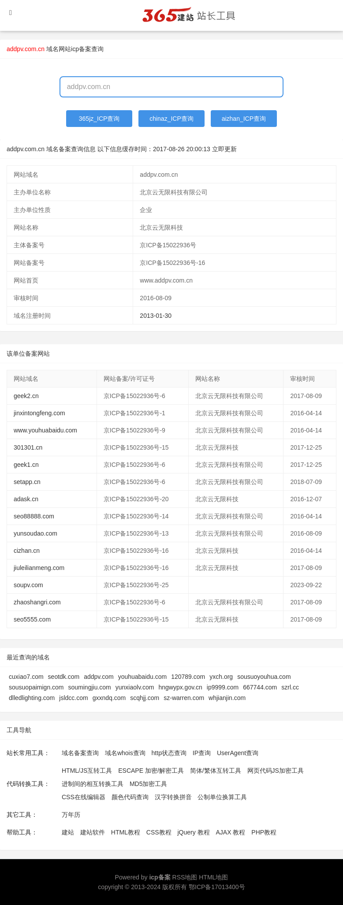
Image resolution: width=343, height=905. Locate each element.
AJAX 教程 (231, 832)
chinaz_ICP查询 (171, 118)
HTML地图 (213, 877)
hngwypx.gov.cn (180, 687)
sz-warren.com (184, 697)
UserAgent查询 (237, 752)
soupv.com (28, 584)
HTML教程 (125, 832)
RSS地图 (185, 877)
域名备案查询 (80, 752)
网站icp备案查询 (81, 48)
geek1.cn (26, 464)
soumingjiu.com (89, 687)
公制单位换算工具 (222, 797)
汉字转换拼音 (173, 797)
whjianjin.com (227, 697)
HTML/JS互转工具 (87, 770)
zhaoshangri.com (37, 602)
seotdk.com (64, 676)
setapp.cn (27, 481)
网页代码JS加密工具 (275, 770)
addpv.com (98, 676)
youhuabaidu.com (142, 676)
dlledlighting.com (32, 697)
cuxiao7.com (26, 676)
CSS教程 (159, 832)
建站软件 (92, 832)
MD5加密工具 (149, 783)
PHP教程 (263, 832)
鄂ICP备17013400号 (217, 886)
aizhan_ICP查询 (244, 118)
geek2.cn (26, 395)
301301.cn (28, 447)
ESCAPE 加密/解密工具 (151, 770)
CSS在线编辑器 (83, 797)
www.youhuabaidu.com (45, 430)
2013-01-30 (156, 315)
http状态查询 (169, 752)
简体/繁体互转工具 (215, 770)
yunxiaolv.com (135, 687)
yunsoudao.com (35, 533)
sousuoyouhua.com (264, 676)
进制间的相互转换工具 (92, 783)
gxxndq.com (109, 697)
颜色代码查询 (130, 797)
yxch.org (221, 676)
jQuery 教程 (193, 832)
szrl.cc (290, 687)
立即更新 (224, 149)
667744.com (260, 687)
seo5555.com (32, 619)
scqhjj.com (144, 697)
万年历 (71, 814)
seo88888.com (34, 516)
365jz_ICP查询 (99, 118)
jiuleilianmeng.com (39, 567)
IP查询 (202, 752)
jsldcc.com (73, 697)
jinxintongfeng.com (39, 413)
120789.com (188, 676)
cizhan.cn (27, 550)
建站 (68, 832)
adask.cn (26, 499)
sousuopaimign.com (36, 687)
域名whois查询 (125, 752)
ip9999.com (223, 687)
